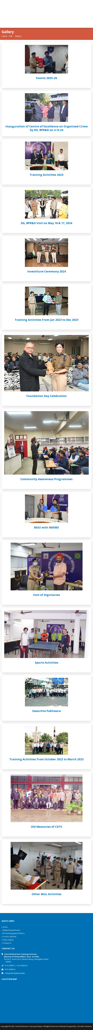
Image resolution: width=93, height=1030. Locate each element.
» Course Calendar (9, 936)
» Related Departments (11, 930)
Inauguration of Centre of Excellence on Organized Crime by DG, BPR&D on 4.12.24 (46, 128)
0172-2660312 (10, 969)
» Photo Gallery (8, 940)
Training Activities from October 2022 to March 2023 (46, 759)
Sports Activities (46, 662)
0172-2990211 (10, 965)
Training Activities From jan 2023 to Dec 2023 (46, 320)
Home (4, 36)
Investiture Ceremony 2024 (46, 271)
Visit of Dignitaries (46, 595)
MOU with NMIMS (46, 527)
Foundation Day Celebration (46, 396)
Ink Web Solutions (85, 1026)
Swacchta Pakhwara (46, 711)
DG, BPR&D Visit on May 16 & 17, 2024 (46, 223)
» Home (5, 927)
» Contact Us (6, 943)
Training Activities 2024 (46, 175)
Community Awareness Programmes (46, 479)
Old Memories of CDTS (46, 827)
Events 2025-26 (46, 78)
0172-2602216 (22, 965)
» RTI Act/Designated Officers (13, 933)
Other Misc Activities (46, 894)
